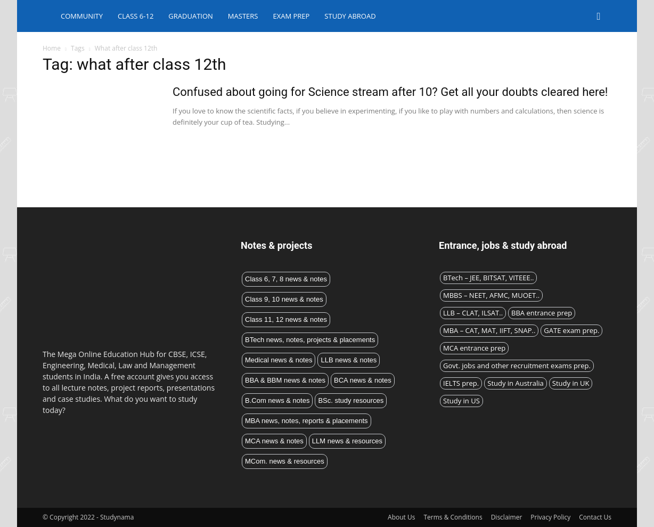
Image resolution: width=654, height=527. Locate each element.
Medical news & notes (278, 360)
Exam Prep (291, 16)
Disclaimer (506, 517)
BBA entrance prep (541, 313)
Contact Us (595, 517)
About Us (401, 517)
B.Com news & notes (277, 400)
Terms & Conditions (452, 517)
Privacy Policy (550, 517)
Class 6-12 (135, 16)
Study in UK (571, 383)
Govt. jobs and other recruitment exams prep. (517, 365)
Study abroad (349, 16)
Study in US (461, 401)
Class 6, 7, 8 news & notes (286, 279)
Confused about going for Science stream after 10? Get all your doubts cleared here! (390, 92)
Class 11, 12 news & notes (286, 319)
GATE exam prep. (571, 330)
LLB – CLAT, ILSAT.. (473, 313)
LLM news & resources (347, 441)
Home (52, 48)
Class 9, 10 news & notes (284, 299)
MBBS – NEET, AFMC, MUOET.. (491, 295)
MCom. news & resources (284, 461)
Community (82, 16)
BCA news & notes (362, 380)
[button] (598, 17)
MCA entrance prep (474, 348)
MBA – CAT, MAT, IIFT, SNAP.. (489, 330)
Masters (243, 16)
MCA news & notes (274, 441)
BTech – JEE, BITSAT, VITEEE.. (488, 277)
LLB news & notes (349, 360)
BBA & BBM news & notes (285, 380)
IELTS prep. (461, 383)
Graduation (190, 16)
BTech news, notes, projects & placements (310, 340)
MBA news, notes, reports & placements (306, 421)
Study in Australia (515, 383)
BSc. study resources (350, 400)
